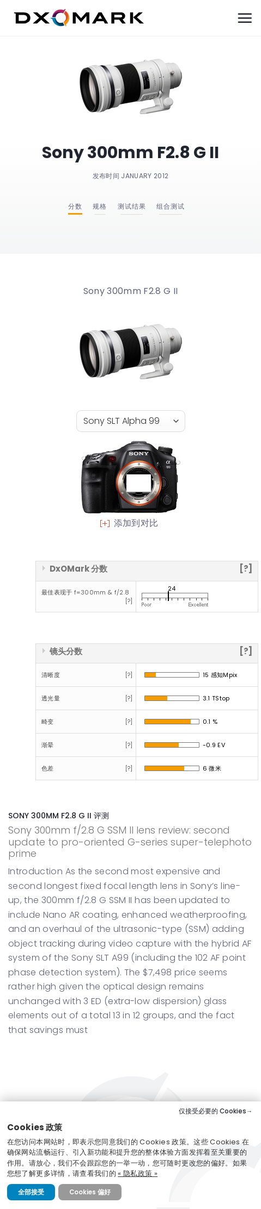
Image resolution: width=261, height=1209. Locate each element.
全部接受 (31, 1192)
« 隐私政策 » (137, 1173)
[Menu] (244, 18)
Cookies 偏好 (90, 1192)
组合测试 (170, 206)
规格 (100, 206)
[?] (245, 568)
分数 (75, 206)
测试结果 (132, 206)
